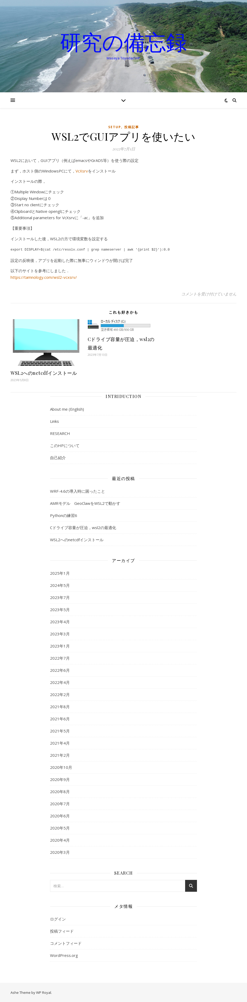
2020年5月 (60, 827)
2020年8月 (60, 791)
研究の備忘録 (123, 41)
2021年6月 (60, 718)
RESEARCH (60, 432)
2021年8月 (60, 706)
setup (114, 127)
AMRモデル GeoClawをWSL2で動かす (85, 502)
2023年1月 (60, 645)
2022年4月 (60, 681)
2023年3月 (60, 633)
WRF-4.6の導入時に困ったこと (77, 490)
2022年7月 (60, 657)
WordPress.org (64, 954)
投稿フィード (62, 930)
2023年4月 (60, 621)
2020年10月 (61, 766)
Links (54, 420)
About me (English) (67, 408)
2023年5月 (60, 609)
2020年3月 (60, 851)
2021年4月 (60, 742)
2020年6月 (60, 815)
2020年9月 (60, 779)
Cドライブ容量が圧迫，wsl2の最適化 (83, 527)
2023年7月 (60, 597)
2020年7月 (60, 803)
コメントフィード (66, 942)
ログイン (58, 918)
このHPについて (65, 445)
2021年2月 (60, 754)
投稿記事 (131, 127)
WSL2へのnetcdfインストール (44, 372)
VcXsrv (82, 171)
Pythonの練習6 (63, 514)
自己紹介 (58, 457)
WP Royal (43, 992)
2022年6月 (60, 669)
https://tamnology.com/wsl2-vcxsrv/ (44, 276)
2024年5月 (60, 584)
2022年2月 (60, 694)
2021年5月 (60, 730)
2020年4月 (60, 839)
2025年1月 (60, 572)
